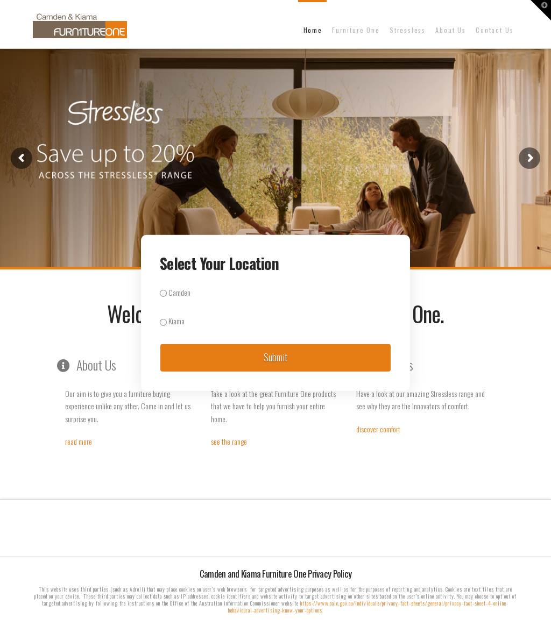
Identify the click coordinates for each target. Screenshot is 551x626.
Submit (275, 356)
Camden (175, 292)
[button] (541, 10)
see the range (229, 441)
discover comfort (378, 429)
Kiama (172, 320)
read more (78, 441)
